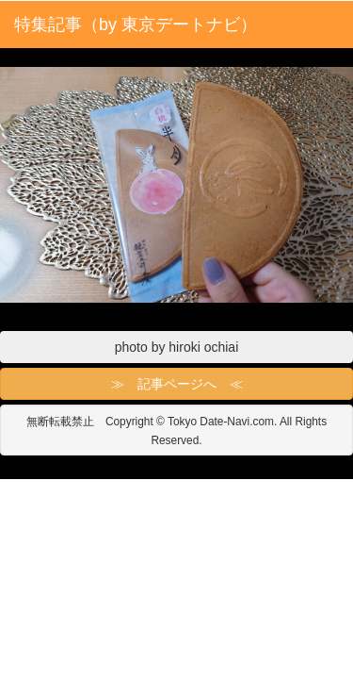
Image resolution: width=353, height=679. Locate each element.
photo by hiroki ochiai (177, 347)
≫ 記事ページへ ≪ (177, 383)
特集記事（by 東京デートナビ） (135, 24)
